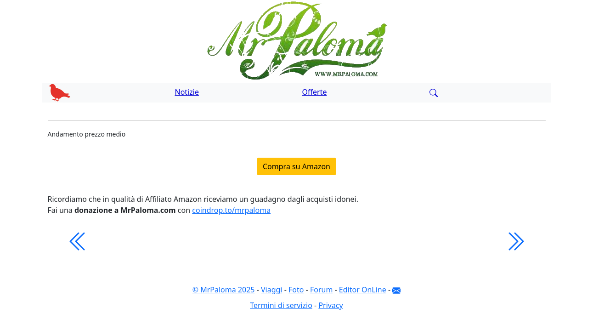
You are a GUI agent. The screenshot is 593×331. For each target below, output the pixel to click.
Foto (296, 290)
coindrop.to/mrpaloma (231, 210)
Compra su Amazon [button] (296, 166)
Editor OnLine (362, 290)
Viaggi (271, 290)
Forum (321, 290)
